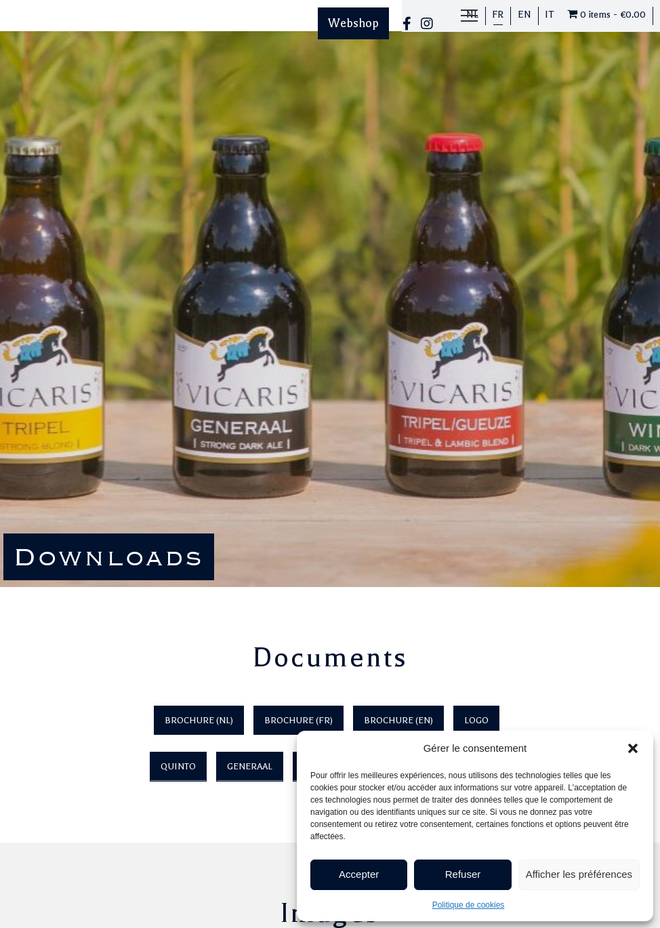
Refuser (463, 874)
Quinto (178, 766)
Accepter (359, 874)
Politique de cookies (468, 905)
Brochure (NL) (199, 720)
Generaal (249, 766)
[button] (633, 748)
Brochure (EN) (398, 720)
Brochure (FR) (298, 720)
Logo (476, 720)
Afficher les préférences (579, 874)
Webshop (353, 23)
